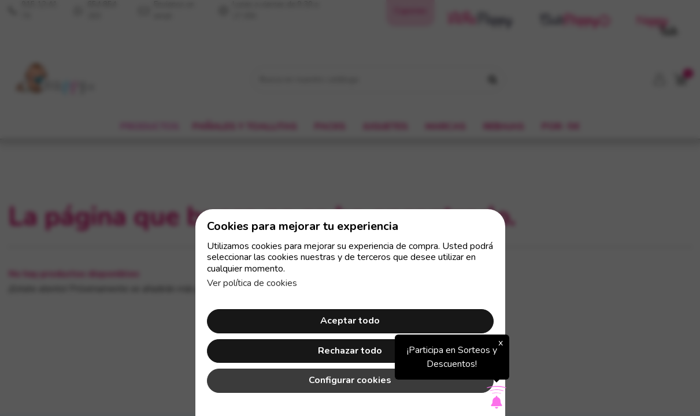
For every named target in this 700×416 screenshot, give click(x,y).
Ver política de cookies (252, 283)
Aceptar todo (350, 320)
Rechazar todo (350, 350)
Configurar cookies (350, 380)
